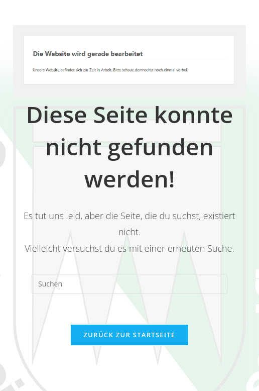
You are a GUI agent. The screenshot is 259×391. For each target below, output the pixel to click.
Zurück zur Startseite (130, 334)
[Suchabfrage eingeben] (129, 284)
